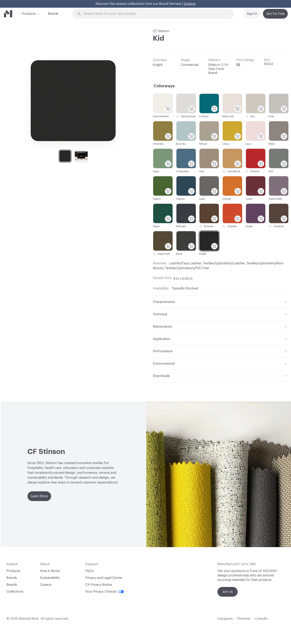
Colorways (164, 86)
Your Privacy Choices (104, 591)
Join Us (227, 591)
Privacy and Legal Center (103, 577)
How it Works (50, 571)
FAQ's (89, 571)
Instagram (225, 618)
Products (29, 13)
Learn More (39, 496)
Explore (190, 3)
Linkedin (261, 618)
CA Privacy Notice (98, 584)
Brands (53, 13)
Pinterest (244, 618)
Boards (11, 584)
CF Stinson (161, 31)
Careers (46, 584)
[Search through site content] (155, 14)
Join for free (275, 13)
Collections (14, 591)
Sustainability (50, 577)
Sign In (252, 13)
